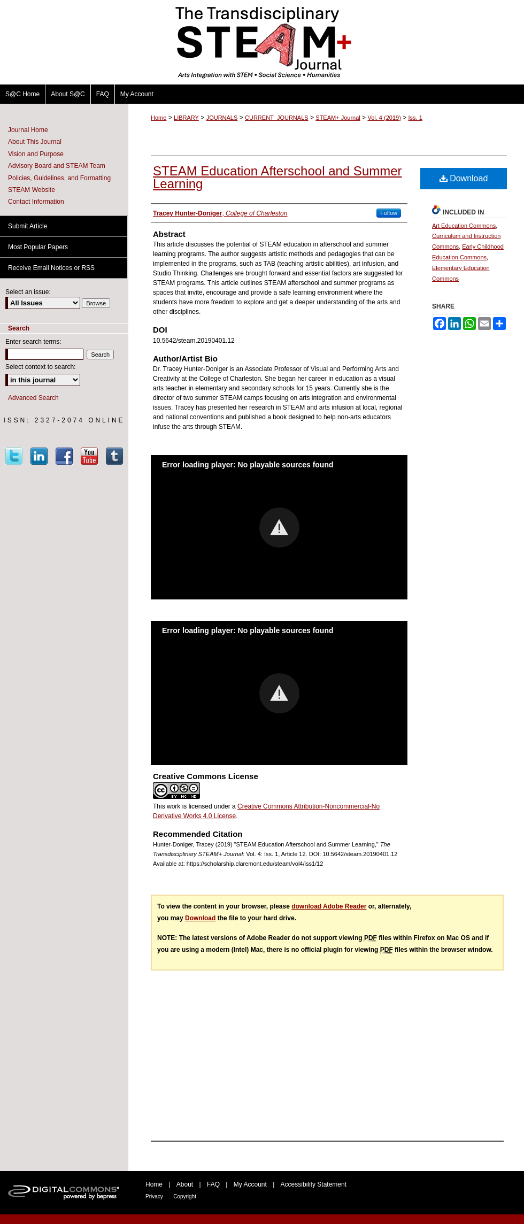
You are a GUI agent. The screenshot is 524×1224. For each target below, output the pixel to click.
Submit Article (27, 226)
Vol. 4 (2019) (383, 117)
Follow (388, 213)
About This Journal (34, 141)
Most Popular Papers (38, 247)
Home (158, 117)
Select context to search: (40, 367)
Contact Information (36, 201)
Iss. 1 (415, 117)
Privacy (154, 1196)
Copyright (184, 1196)
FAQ (213, 1184)
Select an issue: (28, 292)
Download (464, 178)
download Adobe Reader (328, 906)
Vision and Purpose (36, 154)
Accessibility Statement (313, 1184)
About (184, 1184)
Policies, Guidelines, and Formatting (59, 178)
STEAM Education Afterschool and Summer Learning (277, 177)
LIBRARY (186, 117)
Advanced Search (33, 398)
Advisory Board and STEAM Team (56, 166)
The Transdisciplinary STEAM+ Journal (262, 42)
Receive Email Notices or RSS (51, 268)
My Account (250, 1184)
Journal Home (28, 130)
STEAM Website (31, 190)
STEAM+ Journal (337, 117)
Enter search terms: (33, 341)
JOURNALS (222, 117)
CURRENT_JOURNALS (277, 117)
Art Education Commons (464, 225)
